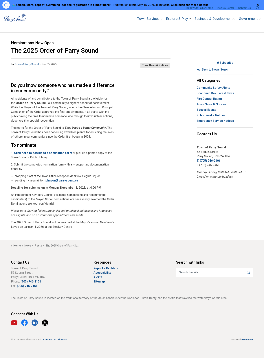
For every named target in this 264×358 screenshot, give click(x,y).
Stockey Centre (225, 15)
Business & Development (213, 26)
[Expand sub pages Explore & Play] (190, 26)
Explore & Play (177, 26)
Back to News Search (215, 69)
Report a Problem (106, 268)
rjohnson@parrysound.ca (60, 180)
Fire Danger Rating (209, 98)
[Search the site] (214, 272)
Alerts (98, 277)
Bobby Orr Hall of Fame (199, 15)
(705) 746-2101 (31, 281)
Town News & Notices (155, 65)
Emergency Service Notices (215, 121)
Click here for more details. (190, 5)
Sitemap (99, 281)
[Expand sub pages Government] (259, 26)
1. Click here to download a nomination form (41, 153)
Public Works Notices (211, 115)
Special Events (206, 109)
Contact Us (244, 15)
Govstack (247, 339)
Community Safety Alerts (213, 87)
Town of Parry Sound (26, 64)
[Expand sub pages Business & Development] (234, 26)
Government (248, 26)
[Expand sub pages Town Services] (161, 26)
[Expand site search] (257, 15)
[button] (248, 272)
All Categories (208, 80)
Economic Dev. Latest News (215, 93)
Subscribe (225, 62)
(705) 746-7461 (27, 286)
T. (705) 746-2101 (208, 160)
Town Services (148, 26)
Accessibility (102, 272)
